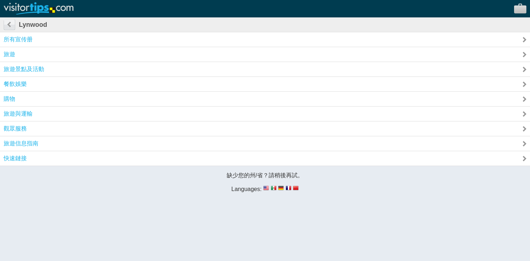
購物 (9, 99)
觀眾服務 (15, 128)
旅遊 (9, 54)
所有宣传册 (18, 39)
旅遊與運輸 (18, 114)
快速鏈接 (15, 158)
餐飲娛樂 (15, 84)
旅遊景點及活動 (24, 69)
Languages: (246, 189)
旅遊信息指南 (21, 143)
